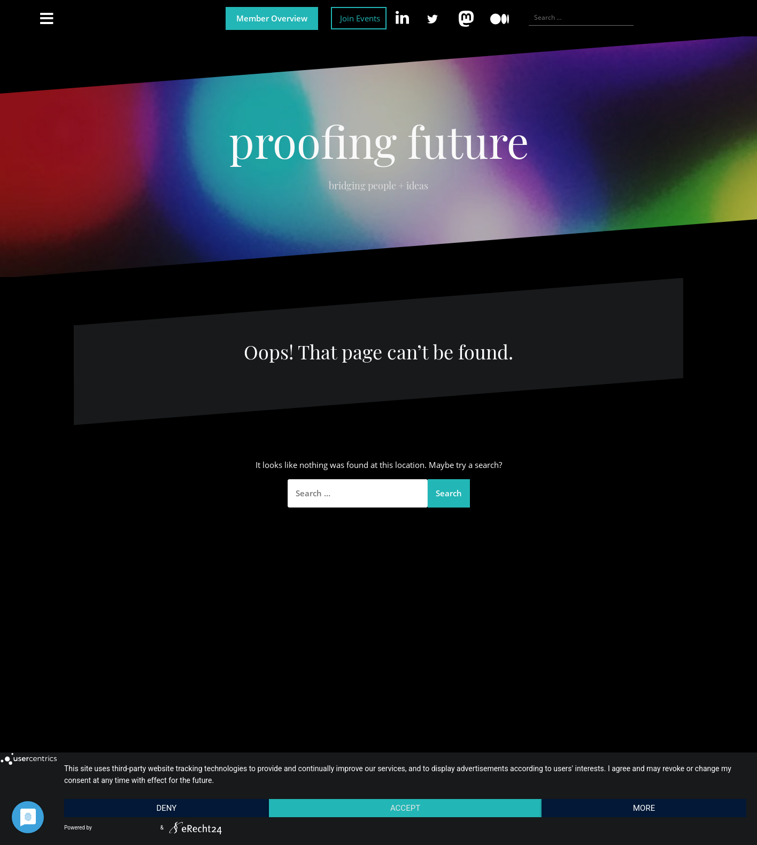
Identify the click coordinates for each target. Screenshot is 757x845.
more (644, 808)
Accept (405, 808)
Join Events (360, 18)
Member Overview (271, 18)
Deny (166, 808)
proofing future (379, 140)
